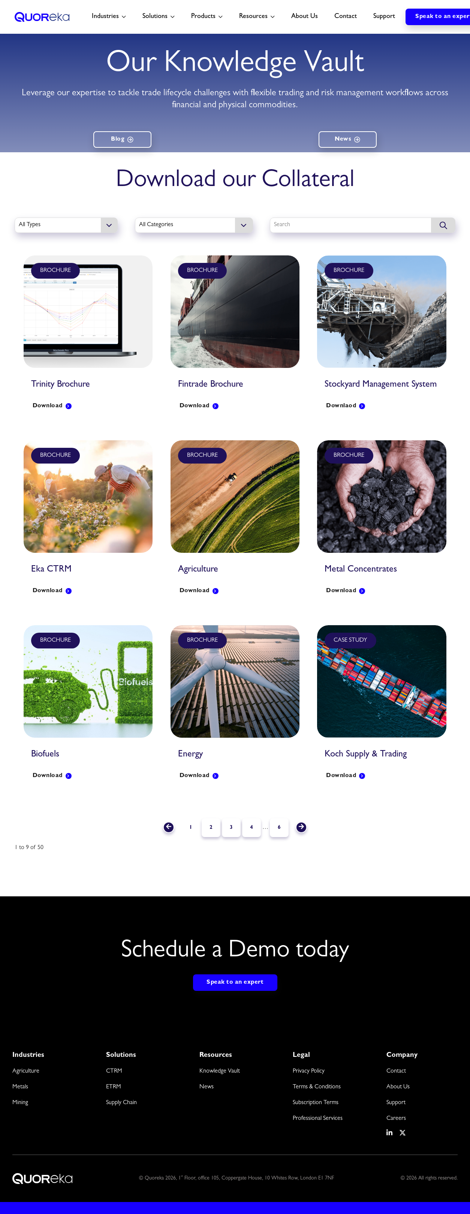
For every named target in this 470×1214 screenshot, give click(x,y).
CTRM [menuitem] (114, 1071)
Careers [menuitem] (396, 1119)
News (343, 140)
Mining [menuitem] (20, 1103)
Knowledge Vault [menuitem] (219, 1071)
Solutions (155, 17)
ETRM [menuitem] (113, 1087)
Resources (253, 17)
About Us (304, 17)
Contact (345, 17)
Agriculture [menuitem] (25, 1071)
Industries (105, 17)
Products (203, 17)
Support (384, 17)
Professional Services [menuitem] (318, 1119)
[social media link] (389, 1133)
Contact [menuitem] (396, 1071)
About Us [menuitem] (398, 1087)
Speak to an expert (235, 983)
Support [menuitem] (396, 1103)
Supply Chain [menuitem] (121, 1103)
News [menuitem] (206, 1087)
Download (48, 406)
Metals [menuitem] (20, 1087)
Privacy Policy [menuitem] (309, 1071)
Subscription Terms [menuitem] (315, 1103)
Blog (117, 140)
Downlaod (341, 406)
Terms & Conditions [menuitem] (317, 1087)
